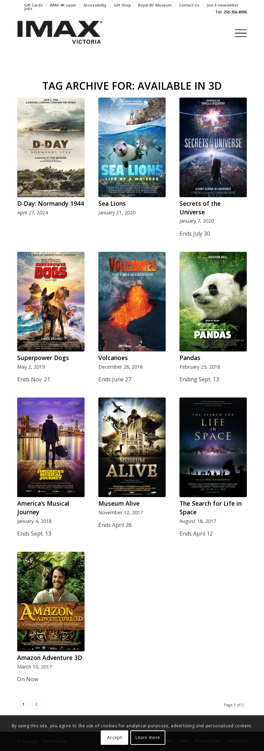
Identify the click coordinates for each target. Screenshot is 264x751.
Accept (114, 737)
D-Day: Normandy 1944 (50, 203)
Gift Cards (33, 5)
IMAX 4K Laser (63, 5)
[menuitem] (33, 5)
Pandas (189, 358)
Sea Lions (112, 203)
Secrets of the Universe (200, 207)
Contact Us (189, 5)
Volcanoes (113, 358)
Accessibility (95, 5)
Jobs (28, 8)
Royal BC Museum (155, 5)
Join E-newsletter (223, 5)
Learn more (147, 737)
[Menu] (237, 32)
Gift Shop (122, 5)
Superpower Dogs (43, 358)
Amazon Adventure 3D (49, 657)
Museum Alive (119, 503)
